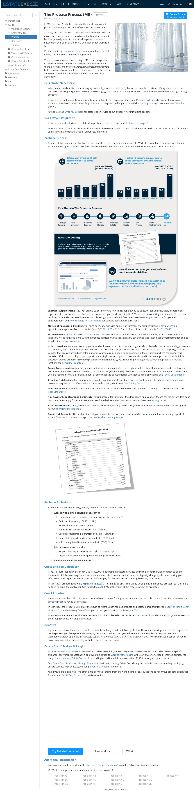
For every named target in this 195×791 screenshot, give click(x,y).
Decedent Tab (130, 610)
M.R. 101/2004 (162, 329)
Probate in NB (89, 775)
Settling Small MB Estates (69, 111)
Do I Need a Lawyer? (136, 123)
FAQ (118, 4)
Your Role (102, 4)
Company (132, 4)
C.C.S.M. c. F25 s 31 (108, 329)
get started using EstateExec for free (72, 658)
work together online (122, 654)
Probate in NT (117, 775)
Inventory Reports (99, 666)
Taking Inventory (70, 340)
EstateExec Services (72, 675)
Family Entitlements (174, 374)
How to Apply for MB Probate (85, 320)
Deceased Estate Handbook (101, 764)
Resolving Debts (57, 391)
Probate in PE (145, 775)
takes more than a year (75, 51)
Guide (75, 4)
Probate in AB (61, 775)
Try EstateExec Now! (65, 751)
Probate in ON (117, 783)
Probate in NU (117, 779)
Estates (50, 4)
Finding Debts (136, 383)
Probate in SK (145, 783)
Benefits (179, 103)
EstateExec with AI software (63, 651)
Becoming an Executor (151, 317)
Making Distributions (70, 408)
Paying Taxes (159, 400)
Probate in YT (173, 775)
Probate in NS (89, 783)
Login (160, 4)
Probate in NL (89, 779)
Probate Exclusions (146, 99)
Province (100, 14)
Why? (129, 751)
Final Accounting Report (110, 417)
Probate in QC (145, 779)
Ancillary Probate (72, 362)
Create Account (176, 4)
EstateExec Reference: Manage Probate (74, 663)
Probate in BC (61, 779)
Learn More (102, 751)
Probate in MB (61, 783)
